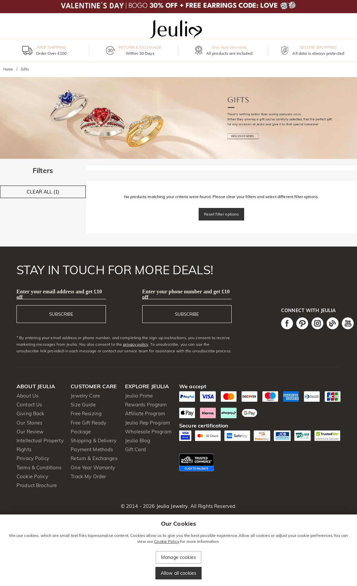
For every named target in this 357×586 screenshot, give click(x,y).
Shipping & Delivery (93, 440)
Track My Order (88, 476)
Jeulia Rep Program (147, 423)
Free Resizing (86, 413)
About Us (27, 396)
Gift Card (135, 449)
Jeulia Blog (137, 440)
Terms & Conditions (38, 467)
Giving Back (30, 413)
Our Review (30, 431)
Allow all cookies (178, 573)
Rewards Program (146, 404)
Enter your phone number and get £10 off (186, 294)
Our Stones (29, 423)
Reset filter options (221, 214)
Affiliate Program (145, 413)
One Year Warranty (93, 467)
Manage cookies (178, 557)
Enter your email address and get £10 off (59, 294)
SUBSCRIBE (61, 314)
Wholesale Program (148, 431)
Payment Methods (92, 449)
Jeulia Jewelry (171, 506)
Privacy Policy (32, 458)
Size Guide (83, 404)
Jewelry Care (85, 396)
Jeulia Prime (139, 396)
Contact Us (29, 404)
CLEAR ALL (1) (43, 192)
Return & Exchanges (94, 458)
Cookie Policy (32, 476)
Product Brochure (36, 485)
